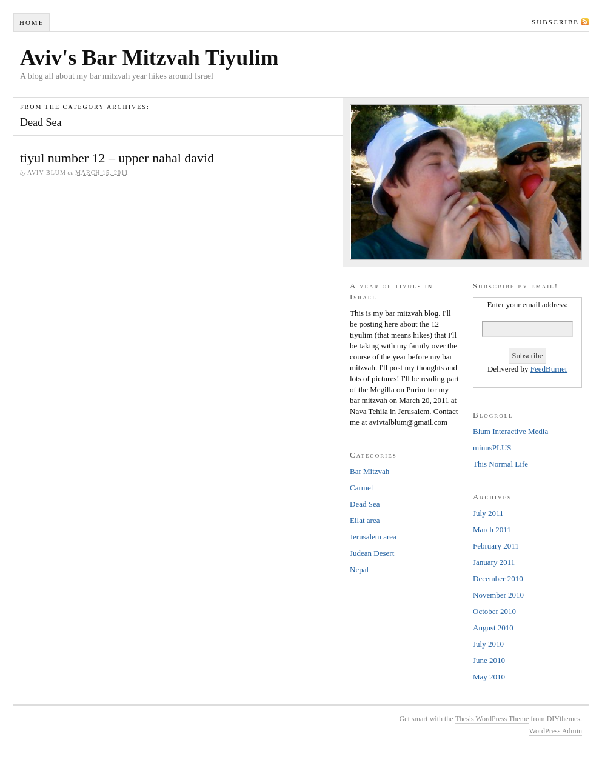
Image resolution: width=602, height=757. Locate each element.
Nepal (359, 569)
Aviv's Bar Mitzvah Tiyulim (149, 57)
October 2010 (494, 611)
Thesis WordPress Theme (492, 719)
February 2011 (496, 545)
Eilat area (365, 520)
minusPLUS (492, 447)
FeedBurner (548, 368)
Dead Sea (365, 504)
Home (31, 22)
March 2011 (492, 529)
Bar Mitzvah (369, 471)
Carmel (361, 487)
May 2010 (489, 676)
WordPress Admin (555, 731)
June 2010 (489, 660)
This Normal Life (500, 464)
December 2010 (498, 578)
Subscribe (555, 21)
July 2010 (488, 644)
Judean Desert (372, 553)
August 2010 (493, 627)
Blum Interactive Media (510, 431)
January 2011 (494, 562)
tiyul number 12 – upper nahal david (117, 157)
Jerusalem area (373, 536)
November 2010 (498, 594)
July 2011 (488, 513)
